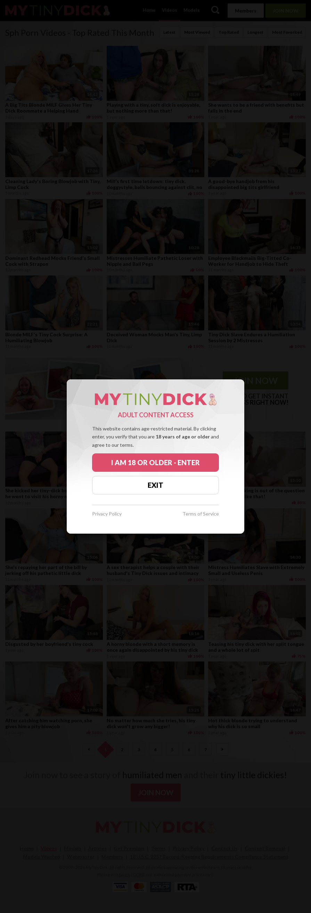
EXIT (155, 485)
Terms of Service (200, 514)
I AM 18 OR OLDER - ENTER (155, 462)
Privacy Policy (107, 514)
